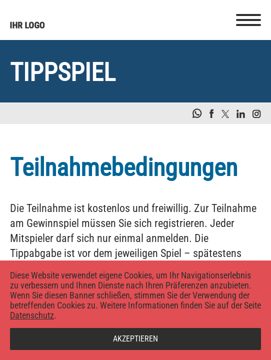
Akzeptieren (135, 339)
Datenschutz (32, 315)
